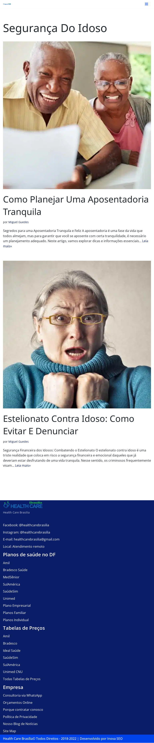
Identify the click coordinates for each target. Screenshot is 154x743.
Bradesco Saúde (15, 570)
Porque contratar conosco (23, 710)
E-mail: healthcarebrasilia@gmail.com (31, 539)
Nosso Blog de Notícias (20, 724)
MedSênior (11, 577)
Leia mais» (23, 465)
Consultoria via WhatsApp (22, 695)
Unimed (9, 599)
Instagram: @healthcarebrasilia (26, 532)
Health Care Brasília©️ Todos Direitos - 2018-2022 (39, 738)
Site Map (9, 731)
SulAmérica (11, 584)
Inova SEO (115, 738)
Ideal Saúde (11, 650)
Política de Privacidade (20, 717)
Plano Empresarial (17, 606)
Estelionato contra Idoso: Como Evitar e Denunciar (68, 425)
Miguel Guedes (18, 222)
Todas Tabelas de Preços (22, 679)
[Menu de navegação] (146, 4)
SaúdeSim (10, 591)
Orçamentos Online (17, 702)
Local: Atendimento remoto (24, 546)
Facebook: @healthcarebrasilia (26, 525)
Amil (6, 563)
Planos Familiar (14, 613)
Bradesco (10, 643)
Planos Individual (16, 620)
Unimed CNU (13, 672)
